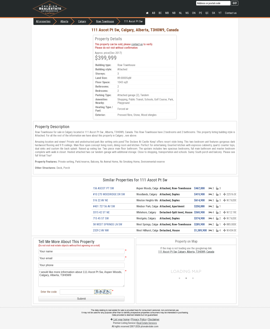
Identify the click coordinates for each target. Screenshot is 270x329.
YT (220, 13)
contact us (137, 44)
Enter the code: (49, 291)
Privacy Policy (139, 319)
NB (173, 13)
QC (207, 13)
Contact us (231, 13)
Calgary (82, 21)
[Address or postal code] (213, 3)
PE (200, 13)
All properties (43, 21)
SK (213, 13)
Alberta (64, 21)
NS (187, 13)
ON (193, 13)
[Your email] (81, 258)
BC (160, 13)
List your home (120, 319)
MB (167, 13)
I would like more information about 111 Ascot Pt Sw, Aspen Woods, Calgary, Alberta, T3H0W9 (81, 278)
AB (153, 13)
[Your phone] (81, 265)
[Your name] (81, 251)
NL (180, 13)
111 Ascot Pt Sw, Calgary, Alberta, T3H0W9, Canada (186, 251)
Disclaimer (153, 319)
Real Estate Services (147, 323)
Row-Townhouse (105, 21)
